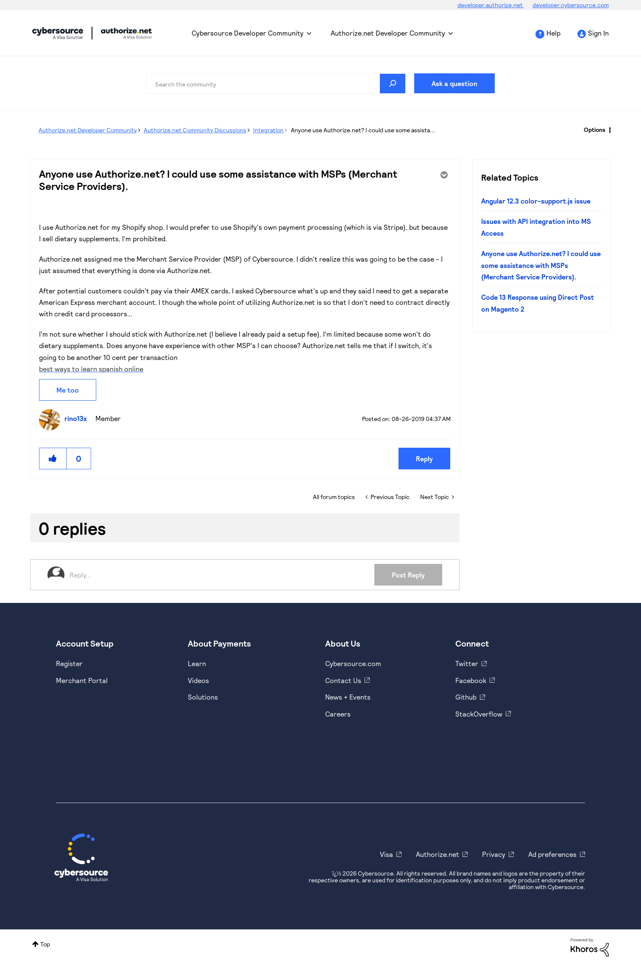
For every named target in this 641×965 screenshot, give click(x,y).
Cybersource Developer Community (57, 33)
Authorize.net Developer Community (388, 33)
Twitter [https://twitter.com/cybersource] (466, 663)
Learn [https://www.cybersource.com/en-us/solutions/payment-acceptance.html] (197, 663)
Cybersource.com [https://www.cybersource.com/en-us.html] (353, 663)
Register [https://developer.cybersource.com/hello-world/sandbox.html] (69, 663)
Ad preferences (552, 854)
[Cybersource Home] (81, 857)
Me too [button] (67, 390)
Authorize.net (437, 854)
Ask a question (454, 83)
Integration (268, 130)
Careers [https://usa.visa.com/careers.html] (338, 714)
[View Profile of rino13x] (77, 418)
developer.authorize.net (490, 4)
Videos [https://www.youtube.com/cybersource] (198, 680)
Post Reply (408, 575)
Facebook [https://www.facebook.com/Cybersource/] (470, 680)
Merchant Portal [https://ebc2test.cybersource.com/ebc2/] (82, 680)
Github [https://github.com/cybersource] (466, 697)
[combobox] (276, 83)
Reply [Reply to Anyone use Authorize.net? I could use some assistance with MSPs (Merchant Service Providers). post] (424, 459)
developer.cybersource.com (570, 4)
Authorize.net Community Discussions (195, 130)
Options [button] (594, 129)
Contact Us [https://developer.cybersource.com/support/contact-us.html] (343, 680)
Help (553, 33)
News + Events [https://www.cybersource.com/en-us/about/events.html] (348, 697)
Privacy (493, 854)
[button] (53, 458)
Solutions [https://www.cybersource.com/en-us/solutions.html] (203, 697)
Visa (386, 854)
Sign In (598, 33)
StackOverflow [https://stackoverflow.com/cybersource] (478, 714)
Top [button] (45, 944)
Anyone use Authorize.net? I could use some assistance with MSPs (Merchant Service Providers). (541, 265)
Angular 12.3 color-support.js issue (536, 201)
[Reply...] (222, 574)
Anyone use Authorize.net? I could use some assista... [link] (363, 130)
